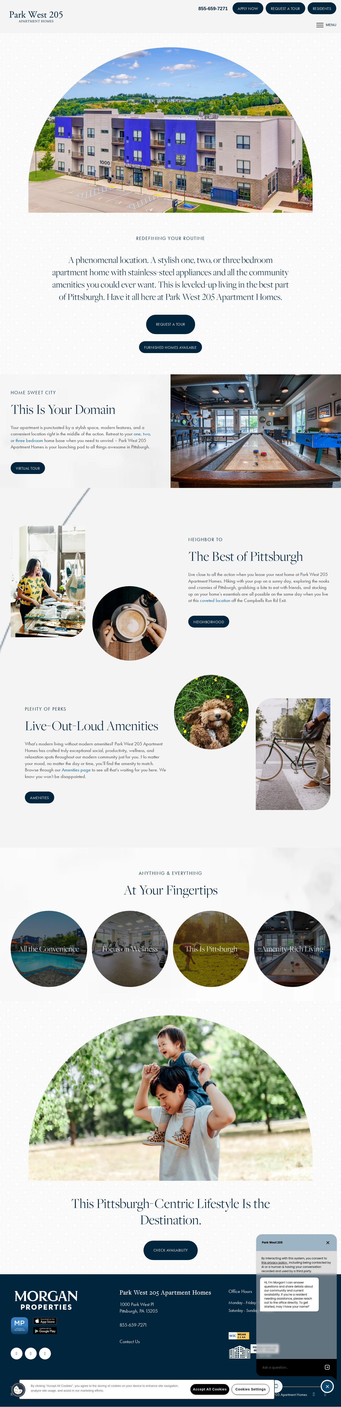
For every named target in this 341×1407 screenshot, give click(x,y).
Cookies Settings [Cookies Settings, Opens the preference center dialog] (250, 1389)
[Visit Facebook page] (16, 1353)
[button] (248, 8)
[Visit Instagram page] (45, 1353)
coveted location (215, 600)
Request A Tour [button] (170, 324)
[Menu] (326, 25)
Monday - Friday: (243, 1302)
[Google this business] (31, 1353)
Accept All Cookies (210, 1389)
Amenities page (76, 770)
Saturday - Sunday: (244, 1310)
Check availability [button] (170, 1250)
